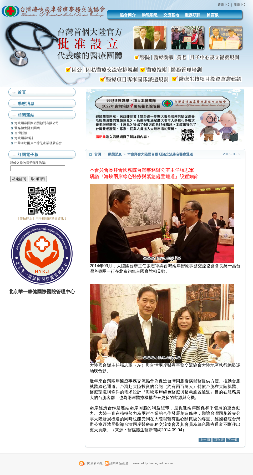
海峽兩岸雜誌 (23, 138)
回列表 (219, 440)
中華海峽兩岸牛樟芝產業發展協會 (38, 143)
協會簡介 (128, 15)
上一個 (205, 440)
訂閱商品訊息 (118, 463)
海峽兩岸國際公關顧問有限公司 (36, 123)
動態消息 (150, 15)
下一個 (232, 440)
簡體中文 (240, 5)
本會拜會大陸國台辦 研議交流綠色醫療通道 (160, 154)
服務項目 (193, 15)
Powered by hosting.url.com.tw (153, 463)
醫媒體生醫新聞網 (27, 128)
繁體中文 (223, 5)
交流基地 (171, 15)
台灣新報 (20, 133)
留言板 (213, 15)
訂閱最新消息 (93, 463)
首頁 (97, 154)
